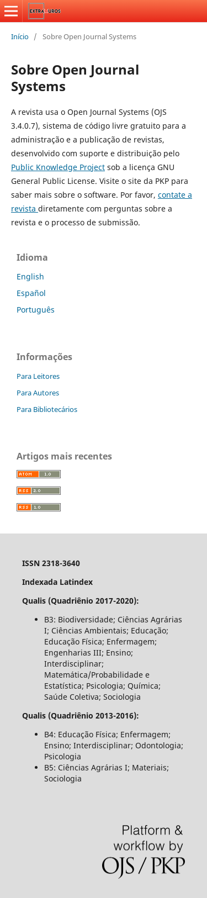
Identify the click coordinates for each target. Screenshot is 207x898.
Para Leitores (38, 376)
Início (20, 36)
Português (36, 309)
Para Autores (38, 393)
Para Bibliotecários (47, 409)
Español (31, 293)
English (30, 276)
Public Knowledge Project (58, 167)
